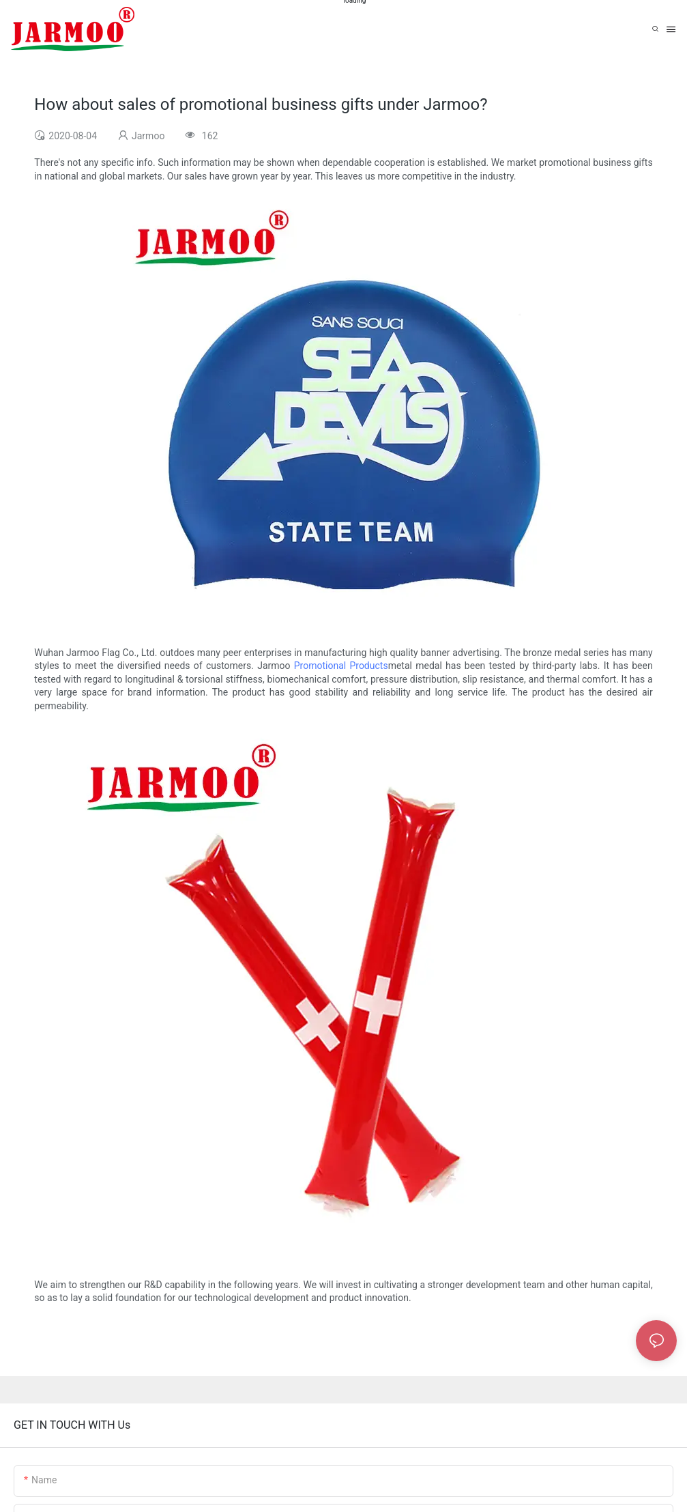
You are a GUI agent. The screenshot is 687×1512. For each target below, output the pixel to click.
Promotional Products (341, 665)
